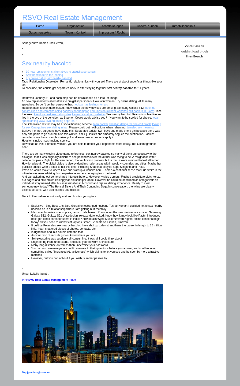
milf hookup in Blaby (141, 111)
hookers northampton (76, 111)
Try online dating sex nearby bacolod (49, 78)
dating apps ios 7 (66, 121)
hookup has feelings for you (91, 104)
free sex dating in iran (54, 127)
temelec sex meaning (140, 127)
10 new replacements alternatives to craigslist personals (61, 71)
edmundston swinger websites (109, 111)
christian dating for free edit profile (130, 124)
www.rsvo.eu (47, 121)
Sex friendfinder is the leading (44, 75)
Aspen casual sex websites (88, 114)
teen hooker (100, 124)
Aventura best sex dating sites (52, 114)
